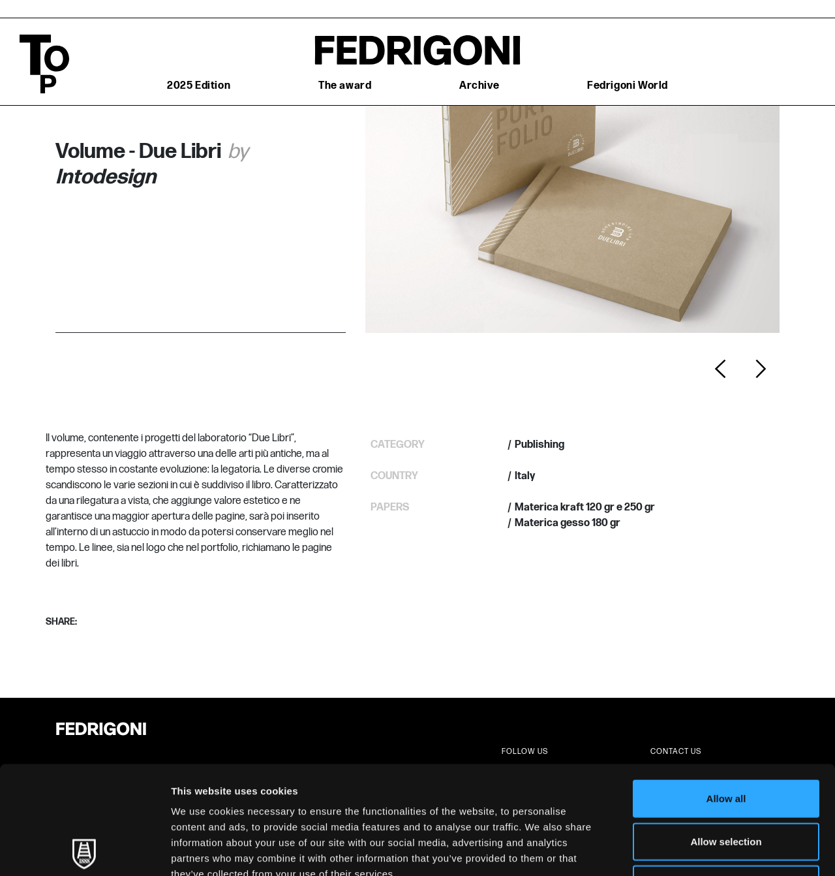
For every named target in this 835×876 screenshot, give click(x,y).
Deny (726, 775)
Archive (479, 86)
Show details (684, 850)
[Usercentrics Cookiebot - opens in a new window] (84, 850)
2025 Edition (198, 86)
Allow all (726, 690)
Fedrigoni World (627, 86)
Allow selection (725, 733)
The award (344, 86)
